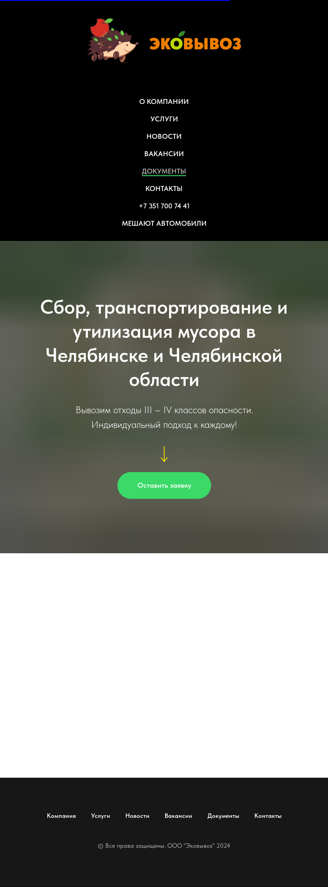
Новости (137, 815)
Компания (61, 815)
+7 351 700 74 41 (164, 206)
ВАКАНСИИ (164, 153)
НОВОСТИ (164, 136)
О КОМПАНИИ (164, 101)
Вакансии (178, 815)
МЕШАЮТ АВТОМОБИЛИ (164, 223)
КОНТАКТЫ (164, 188)
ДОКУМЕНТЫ (164, 171)
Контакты (268, 815)
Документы (223, 815)
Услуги (100, 815)
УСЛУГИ (164, 119)
